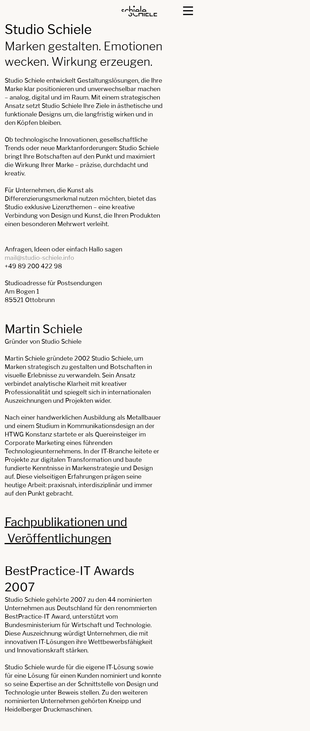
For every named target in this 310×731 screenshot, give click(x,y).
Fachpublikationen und (66, 522)
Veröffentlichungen (58, 538)
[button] (188, 11)
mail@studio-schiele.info (39, 257)
